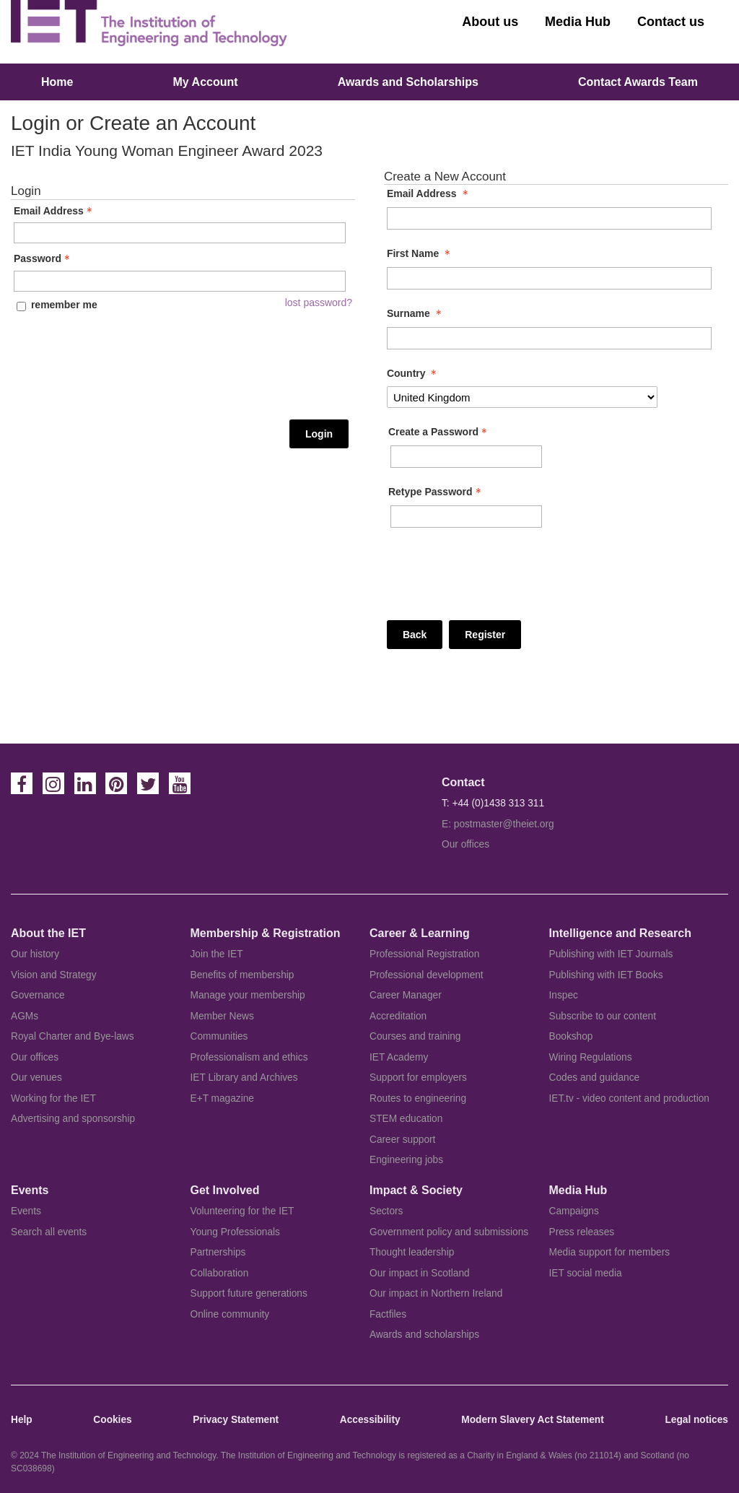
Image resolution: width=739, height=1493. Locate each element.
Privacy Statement (236, 1419)
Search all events (49, 1232)
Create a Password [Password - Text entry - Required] (439, 432)
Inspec (563, 995)
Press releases (582, 1232)
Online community (230, 1314)
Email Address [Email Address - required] (429, 193)
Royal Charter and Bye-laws (72, 1036)
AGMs (24, 1016)
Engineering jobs (406, 1159)
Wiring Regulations (590, 1057)
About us (490, 21)
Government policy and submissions (449, 1232)
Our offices (465, 844)
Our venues (36, 1077)
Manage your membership (248, 995)
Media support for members (609, 1252)
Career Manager (406, 995)
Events (26, 1211)
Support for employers (418, 1077)
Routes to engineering (418, 1098)
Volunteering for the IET (242, 1211)
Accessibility (370, 1419)
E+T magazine (223, 1098)
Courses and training (415, 1036)
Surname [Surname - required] (416, 313)
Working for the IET (53, 1098)
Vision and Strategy (54, 975)
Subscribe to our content (603, 1016)
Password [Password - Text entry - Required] (43, 258)
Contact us (670, 21)
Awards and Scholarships (408, 82)
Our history (35, 954)
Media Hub (578, 21)
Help (21, 1419)
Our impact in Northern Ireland (436, 1293)
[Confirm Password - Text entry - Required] (466, 516)
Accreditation (398, 1016)
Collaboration (220, 1273)
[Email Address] (549, 218)
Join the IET (217, 954)
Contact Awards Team (638, 82)
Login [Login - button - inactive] (319, 434)
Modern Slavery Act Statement (532, 1419)
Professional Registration (424, 954)
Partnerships (218, 1252)
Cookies (112, 1419)
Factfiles (388, 1314)
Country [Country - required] (413, 373)
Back (415, 634)
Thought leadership (412, 1252)
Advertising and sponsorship (73, 1118)
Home (57, 82)
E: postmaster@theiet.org (498, 824)
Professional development (427, 975)
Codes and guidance (594, 1077)
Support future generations (249, 1293)
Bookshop (571, 1036)
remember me (64, 304)
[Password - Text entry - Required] (180, 281)
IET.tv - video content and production (629, 1098)
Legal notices (696, 1419)
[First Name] (549, 278)
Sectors (386, 1211)
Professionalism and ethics (249, 1057)
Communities (219, 1036)
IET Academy (399, 1057)
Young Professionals (235, 1232)
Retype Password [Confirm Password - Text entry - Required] (436, 491)
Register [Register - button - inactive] (485, 634)
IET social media (585, 1273)
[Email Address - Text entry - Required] (180, 232)
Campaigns (574, 1211)
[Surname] (549, 338)
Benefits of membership (242, 975)
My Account (205, 82)
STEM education (406, 1118)
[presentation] (73, 365)
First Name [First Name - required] (420, 253)
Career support (402, 1139)
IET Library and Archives (244, 1077)
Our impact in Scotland (420, 1273)
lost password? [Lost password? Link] (318, 302)
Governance (38, 995)
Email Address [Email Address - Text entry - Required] (54, 211)
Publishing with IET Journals (611, 954)
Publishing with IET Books (606, 975)
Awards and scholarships (424, 1334)
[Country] (522, 397)
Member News (222, 1016)
